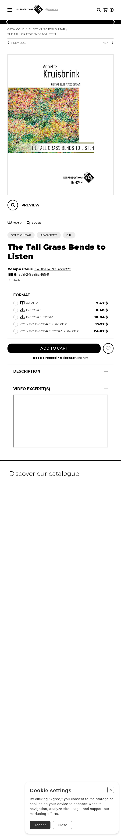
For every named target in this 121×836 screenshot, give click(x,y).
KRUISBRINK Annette (52, 269)
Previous (16, 42)
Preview (30, 205)
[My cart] (105, 10)
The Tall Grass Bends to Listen (31, 34)
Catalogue (16, 29)
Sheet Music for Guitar (47, 29)
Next (108, 42)
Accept (40, 825)
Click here (81, 357)
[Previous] (7, 22)
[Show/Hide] (106, 371)
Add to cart (54, 348)
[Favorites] (108, 348)
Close (62, 825)
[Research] (99, 10)
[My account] (112, 10)
